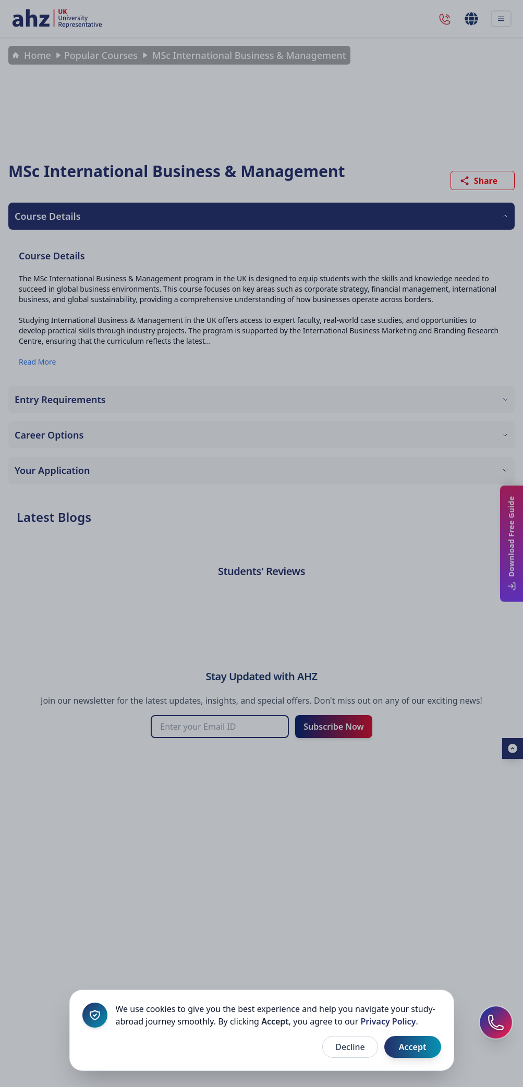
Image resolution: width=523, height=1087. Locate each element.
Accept (413, 1047)
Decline (350, 1047)
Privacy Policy (388, 1021)
